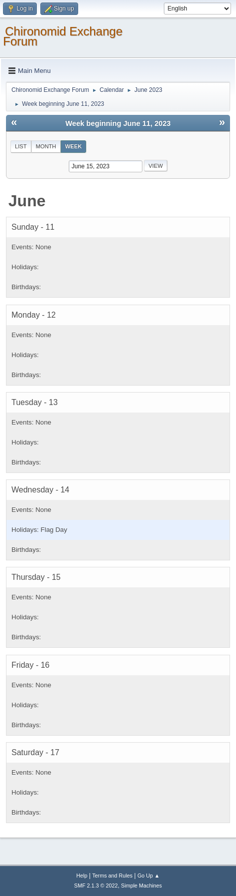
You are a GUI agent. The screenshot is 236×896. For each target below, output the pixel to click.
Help (81, 876)
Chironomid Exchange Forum (62, 36)
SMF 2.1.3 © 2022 (96, 886)
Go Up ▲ (148, 876)
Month (46, 146)
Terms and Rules (112, 876)
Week (73, 146)
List (21, 146)
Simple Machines (141, 886)
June (27, 201)
